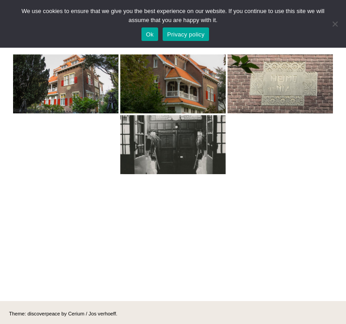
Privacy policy (186, 34)
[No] (334, 23)
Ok (150, 34)
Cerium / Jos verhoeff (92, 313)
